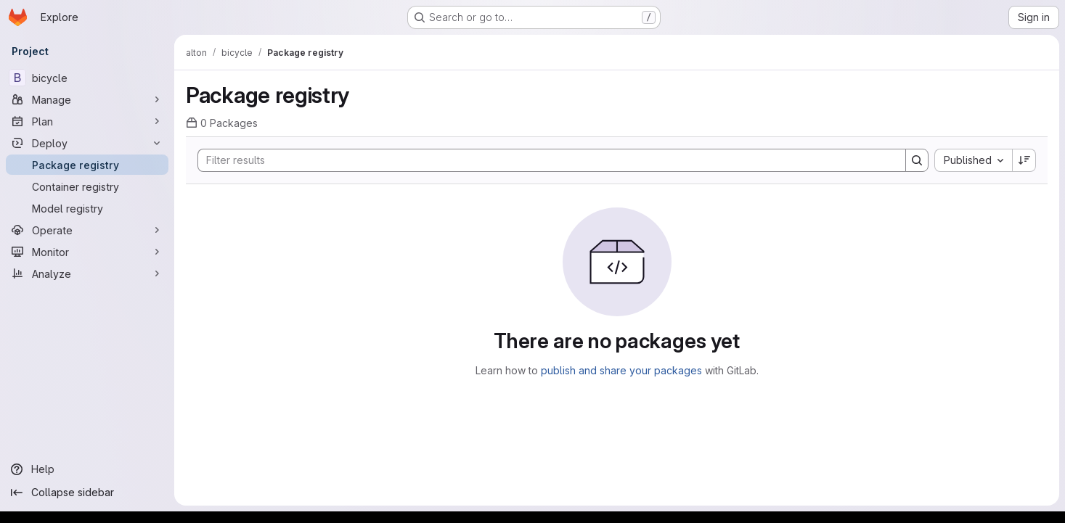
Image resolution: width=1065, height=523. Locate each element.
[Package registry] (87, 165)
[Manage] (87, 99)
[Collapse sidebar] (87, 492)
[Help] (87, 469)
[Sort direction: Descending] (1024, 160)
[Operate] (87, 230)
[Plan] (87, 121)
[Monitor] (87, 252)
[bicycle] (87, 77)
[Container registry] (87, 186)
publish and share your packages (621, 370)
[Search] (544, 160)
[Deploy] (87, 143)
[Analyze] (87, 273)
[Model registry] (87, 208)
